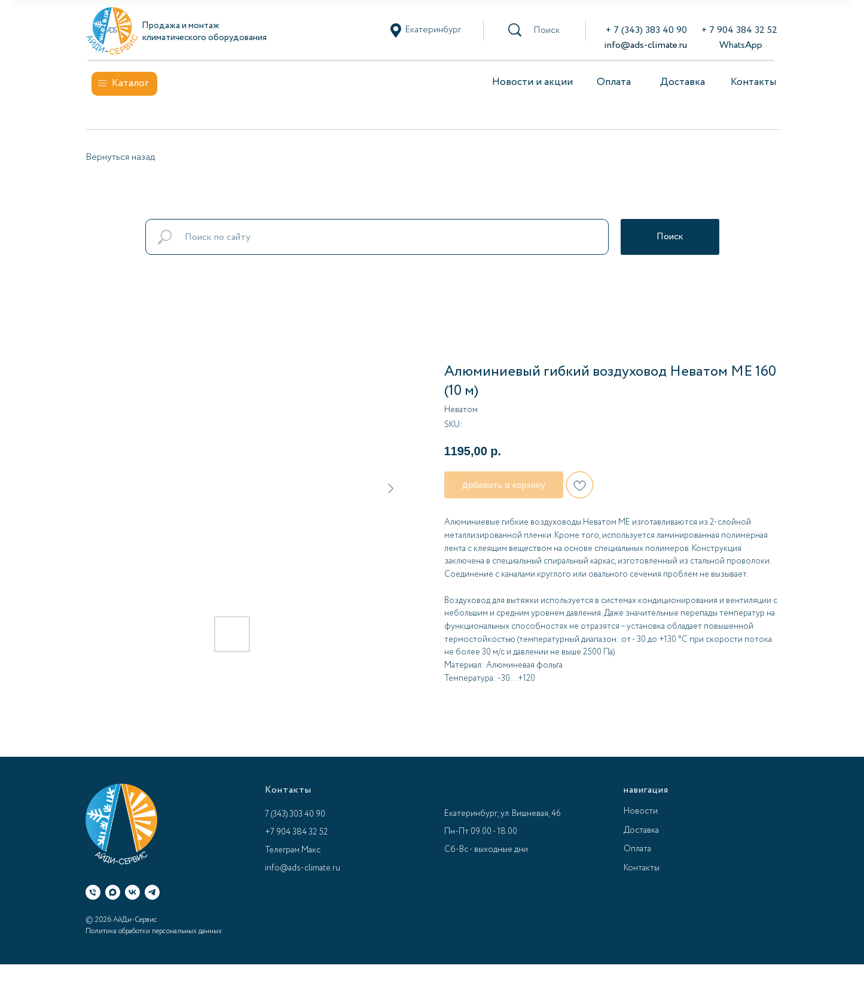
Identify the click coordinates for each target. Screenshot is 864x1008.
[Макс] (112, 892)
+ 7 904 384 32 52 (739, 30)
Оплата (614, 82)
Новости (641, 811)
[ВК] (132, 892)
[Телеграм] (152, 892)
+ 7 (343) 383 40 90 (646, 30)
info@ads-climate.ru (645, 45)
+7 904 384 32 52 (296, 832)
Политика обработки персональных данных (154, 931)
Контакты (753, 82)
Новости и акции (532, 82)
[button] (546, 30)
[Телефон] (93, 892)
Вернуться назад (120, 157)
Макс (310, 850)
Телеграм (282, 850)
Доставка (682, 82)
